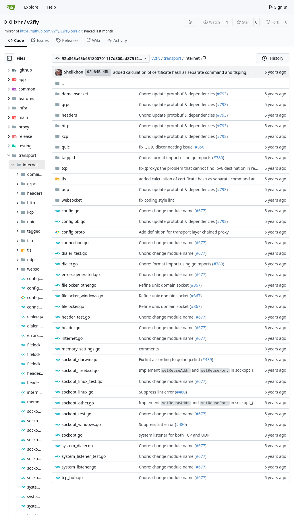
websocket (72, 200)
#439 (207, 359)
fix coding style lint (156, 200)
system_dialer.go (77, 445)
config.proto (73, 232)
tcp (64, 168)
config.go (71, 210)
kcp (65, 136)
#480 (180, 392)
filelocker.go (73, 306)
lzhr (18, 22)
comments (149, 349)
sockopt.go (72, 435)
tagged (68, 157)
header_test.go (76, 317)
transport (172, 58)
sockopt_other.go (78, 403)
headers (69, 115)
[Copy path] (204, 58)
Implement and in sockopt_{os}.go (202, 370)
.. (59, 83)
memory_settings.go (81, 349)
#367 (195, 285)
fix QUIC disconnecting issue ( (167, 147)
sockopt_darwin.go (79, 359)
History (272, 58)
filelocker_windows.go (82, 295)
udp (65, 189)
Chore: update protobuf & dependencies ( (178, 94)
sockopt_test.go (76, 413)
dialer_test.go (74, 253)
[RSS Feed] (190, 22)
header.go (71, 327)
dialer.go (70, 264)
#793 (222, 94)
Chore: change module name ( (167, 210)
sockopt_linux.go (78, 392)
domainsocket (75, 94)
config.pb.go (74, 221)
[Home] (11, 7)
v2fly (33, 22)
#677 (200, 210)
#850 (199, 147)
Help (51, 7)
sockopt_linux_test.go (82, 381)
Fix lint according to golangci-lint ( (170, 359)
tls (64, 179)
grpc (66, 104)
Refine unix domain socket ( (165, 285)
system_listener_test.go (84, 456)
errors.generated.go (81, 274)
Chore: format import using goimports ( (176, 157)
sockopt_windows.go (81, 424)
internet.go (72, 338)
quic (66, 147)
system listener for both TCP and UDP (174, 435)
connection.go (75, 242)
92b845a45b (98, 72)
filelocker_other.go (79, 285)
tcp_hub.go (72, 477)
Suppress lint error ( (157, 392)
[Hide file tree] (9, 58)
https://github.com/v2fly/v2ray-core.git (51, 31)
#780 (218, 157)
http (65, 125)
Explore (31, 7)
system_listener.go (79, 467)
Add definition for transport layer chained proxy (184, 232)
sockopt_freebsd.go (80, 370)
